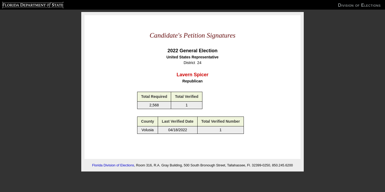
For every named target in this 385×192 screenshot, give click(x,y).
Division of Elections (359, 5)
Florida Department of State (22, 4)
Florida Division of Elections (113, 165)
